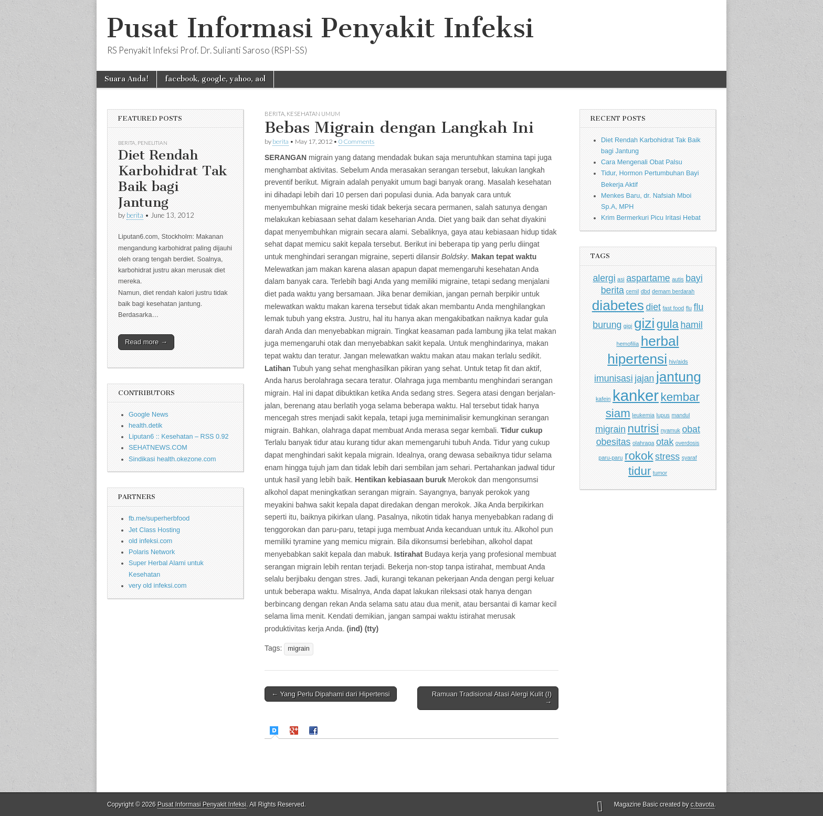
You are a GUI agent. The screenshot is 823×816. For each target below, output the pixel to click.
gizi (644, 323)
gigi (628, 326)
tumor (660, 473)
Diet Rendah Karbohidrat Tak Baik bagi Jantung (172, 178)
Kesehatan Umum (313, 113)
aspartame (648, 278)
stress (667, 456)
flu (689, 308)
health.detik (145, 425)
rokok (639, 455)
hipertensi (637, 359)
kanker (636, 395)
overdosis (688, 443)
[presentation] (275, 730)
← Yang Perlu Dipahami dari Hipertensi (330, 694)
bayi (693, 278)
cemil (632, 291)
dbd (645, 291)
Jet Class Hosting (154, 530)
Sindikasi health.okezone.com (172, 459)
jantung (678, 377)
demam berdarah (673, 291)
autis (678, 279)
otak (664, 442)
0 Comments (356, 141)
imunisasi (613, 378)
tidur (639, 471)
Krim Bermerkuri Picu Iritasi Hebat (651, 217)
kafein (603, 399)
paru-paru (610, 457)
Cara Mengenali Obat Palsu (641, 162)
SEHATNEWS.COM (158, 447)
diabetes (618, 305)
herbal (660, 341)
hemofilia (627, 344)
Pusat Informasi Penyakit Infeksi (320, 28)
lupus (662, 415)
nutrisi (643, 428)
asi (621, 279)
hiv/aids (678, 361)
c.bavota (702, 804)
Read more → (146, 342)
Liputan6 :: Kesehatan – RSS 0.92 (178, 436)
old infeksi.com (150, 541)
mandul (680, 415)
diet (653, 307)
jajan (644, 378)
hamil (691, 325)
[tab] (275, 731)
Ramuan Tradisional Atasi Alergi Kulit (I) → (492, 698)
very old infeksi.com (158, 585)
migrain (298, 648)
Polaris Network (152, 552)
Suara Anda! (126, 79)
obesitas (613, 442)
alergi (604, 278)
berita (134, 215)
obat (691, 429)
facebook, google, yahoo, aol (215, 79)
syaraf (689, 457)
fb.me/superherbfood (159, 518)
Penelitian (152, 143)
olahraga (643, 443)
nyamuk (670, 430)
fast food (673, 308)
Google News (148, 414)
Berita (126, 143)
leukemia (643, 415)
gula (668, 324)
